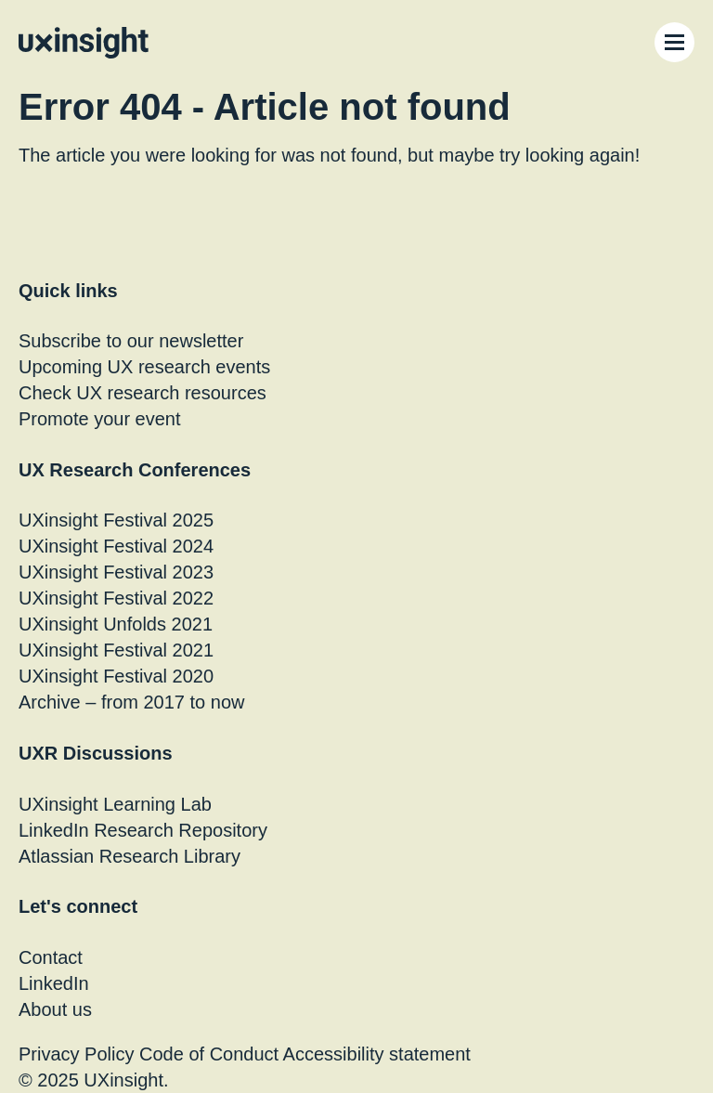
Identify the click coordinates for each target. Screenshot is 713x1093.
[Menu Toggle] (674, 42)
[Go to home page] (84, 43)
